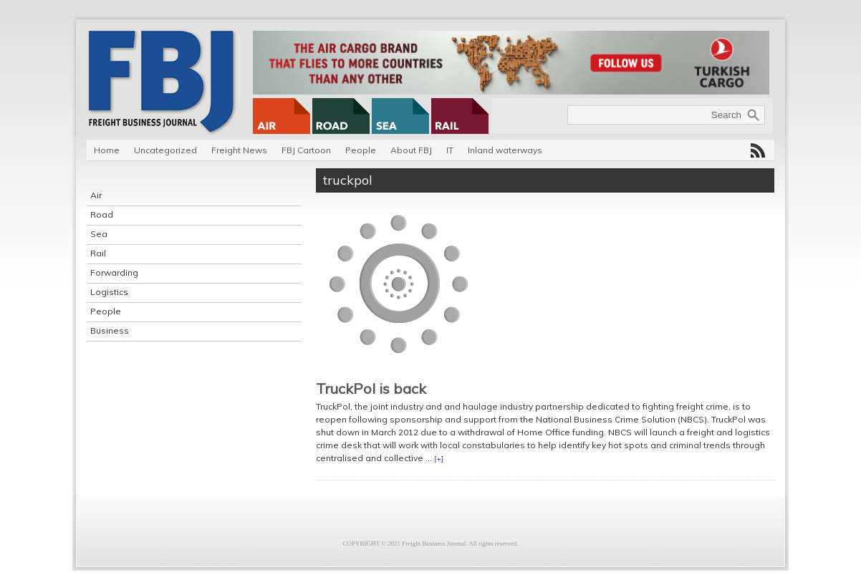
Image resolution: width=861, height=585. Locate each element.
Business (109, 330)
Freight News (239, 150)
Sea (98, 233)
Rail (98, 253)
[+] (438, 458)
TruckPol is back (371, 388)
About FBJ (411, 150)
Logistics (109, 291)
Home (107, 150)
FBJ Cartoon (306, 150)
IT (449, 150)
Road (101, 214)
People (360, 150)
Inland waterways (505, 150)
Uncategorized (165, 150)
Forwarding (114, 272)
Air (96, 195)
